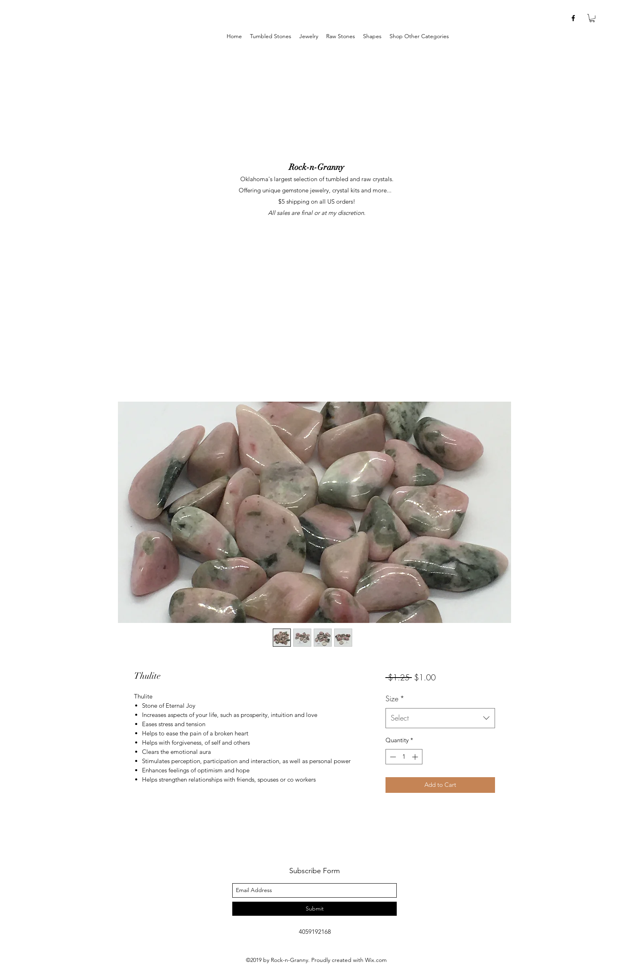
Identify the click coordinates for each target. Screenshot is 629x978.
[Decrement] (392, 756)
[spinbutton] (403, 756)
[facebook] (573, 18)
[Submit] (314, 909)
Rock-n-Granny (316, 167)
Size (395, 698)
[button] (308, 36)
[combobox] (440, 718)
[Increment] (415, 756)
